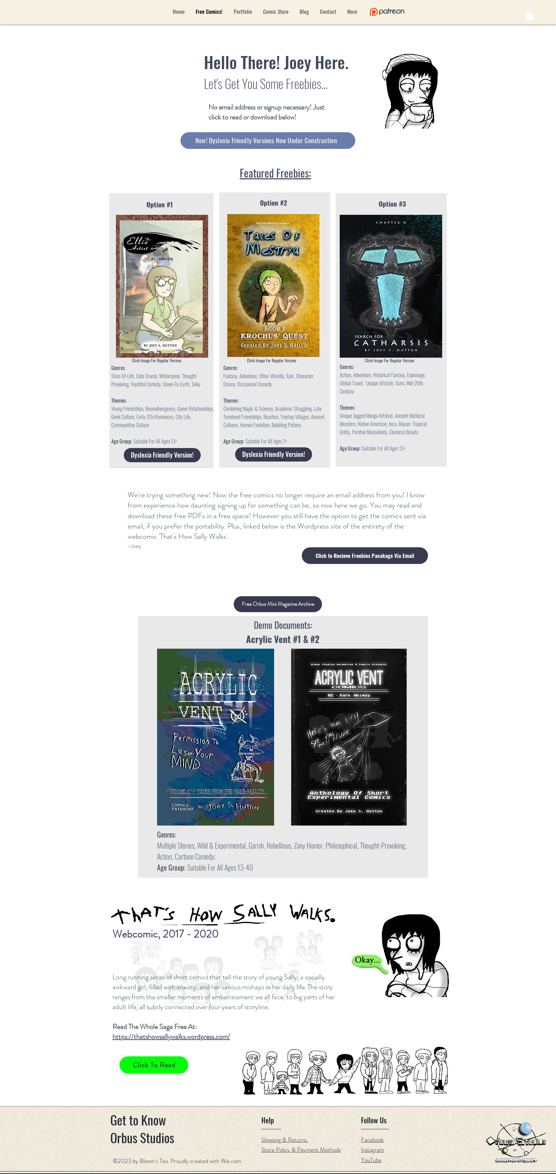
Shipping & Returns (284, 1139)
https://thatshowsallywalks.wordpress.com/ (171, 1037)
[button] (529, 15)
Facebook (372, 1139)
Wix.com (231, 1161)
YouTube (371, 1160)
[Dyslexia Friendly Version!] (162, 455)
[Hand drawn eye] (387, 11)
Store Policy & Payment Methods (301, 1149)
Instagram (372, 1149)
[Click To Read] (153, 1065)
